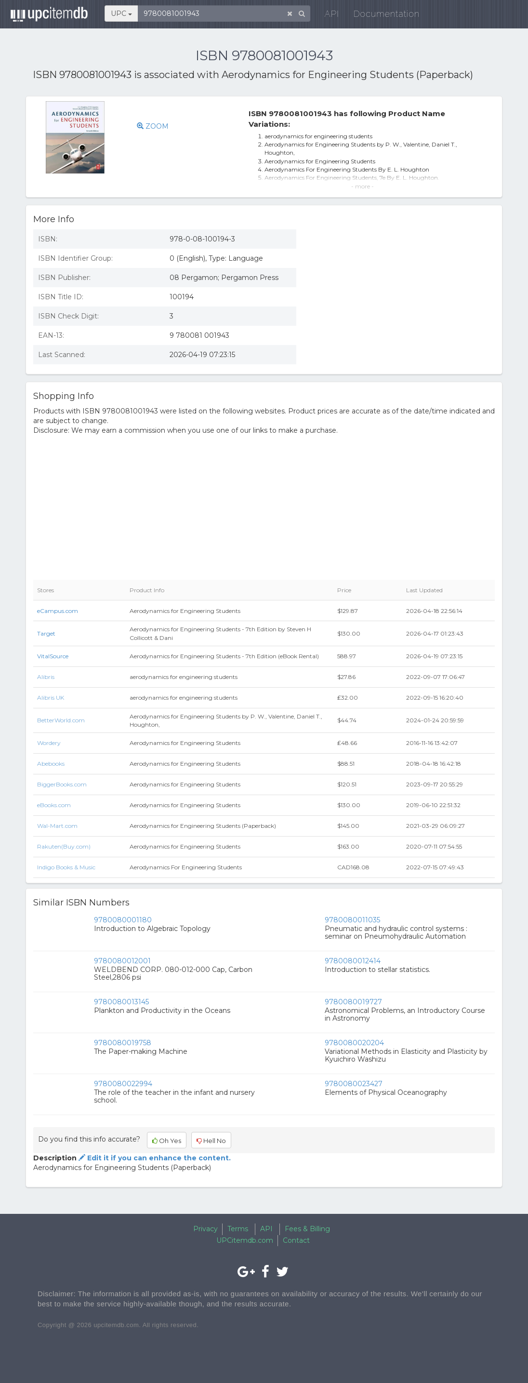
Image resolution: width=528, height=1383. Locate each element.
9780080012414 (353, 961)
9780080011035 (352, 920)
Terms (237, 1228)
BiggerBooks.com (62, 784)
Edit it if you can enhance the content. (154, 1158)
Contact (296, 1240)
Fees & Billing (307, 1228)
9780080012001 (122, 961)
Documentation (386, 14)
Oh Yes (166, 1140)
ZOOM (153, 126)
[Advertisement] (403, 292)
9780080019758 (122, 1042)
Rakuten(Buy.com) (64, 846)
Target (46, 633)
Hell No (211, 1140)
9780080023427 (354, 1083)
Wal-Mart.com (57, 825)
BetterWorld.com (61, 720)
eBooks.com (54, 805)
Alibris (45, 676)
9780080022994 (123, 1083)
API (330, 14)
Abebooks (51, 763)
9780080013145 (121, 1001)
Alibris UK (50, 697)
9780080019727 (353, 1001)
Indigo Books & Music (66, 867)
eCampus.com (57, 610)
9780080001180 (123, 920)
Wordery (49, 742)
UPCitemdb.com (244, 1240)
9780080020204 (354, 1042)
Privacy (205, 1228)
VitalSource (52, 656)
